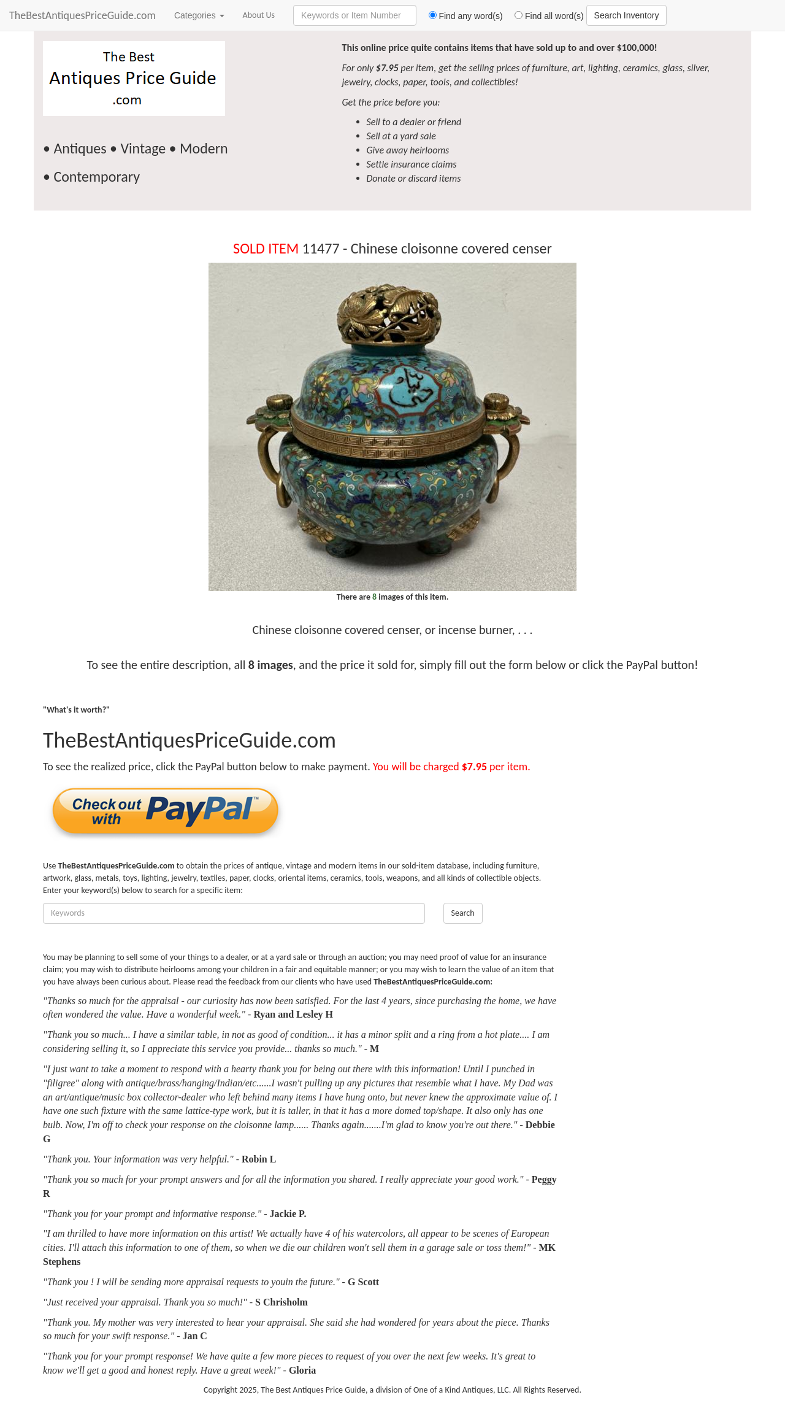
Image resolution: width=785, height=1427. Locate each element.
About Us (259, 15)
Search (463, 913)
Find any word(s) (461, 16)
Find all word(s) (544, 16)
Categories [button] (199, 15)
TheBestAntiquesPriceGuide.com (82, 15)
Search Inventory (626, 15)
